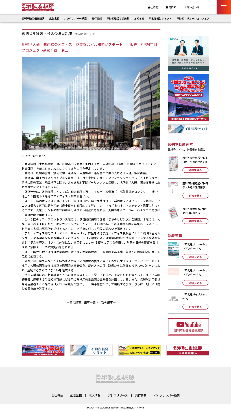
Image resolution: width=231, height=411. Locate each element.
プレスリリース (118, 395)
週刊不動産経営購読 (33, 18)
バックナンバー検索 (75, 18)
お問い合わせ (191, 7)
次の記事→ (108, 302)
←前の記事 (74, 302)
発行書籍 (97, 18)
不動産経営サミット (160, 18)
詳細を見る (195, 170)
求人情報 (95, 395)
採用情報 (171, 7)
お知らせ (139, 18)
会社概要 (153, 7)
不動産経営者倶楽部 (117, 18)
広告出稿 (54, 18)
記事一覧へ (91, 302)
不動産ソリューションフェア (192, 18)
